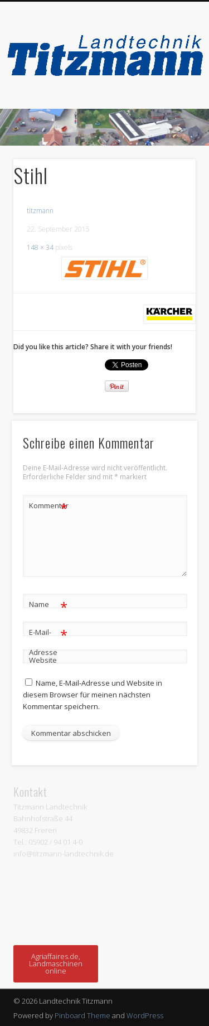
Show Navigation (169, 100)
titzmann (40, 210)
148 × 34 (40, 247)
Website (43, 660)
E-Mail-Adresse (48, 640)
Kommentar (48, 506)
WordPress (145, 1015)
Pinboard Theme (82, 1015)
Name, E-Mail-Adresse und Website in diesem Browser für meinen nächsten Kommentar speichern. (92, 694)
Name (48, 604)
